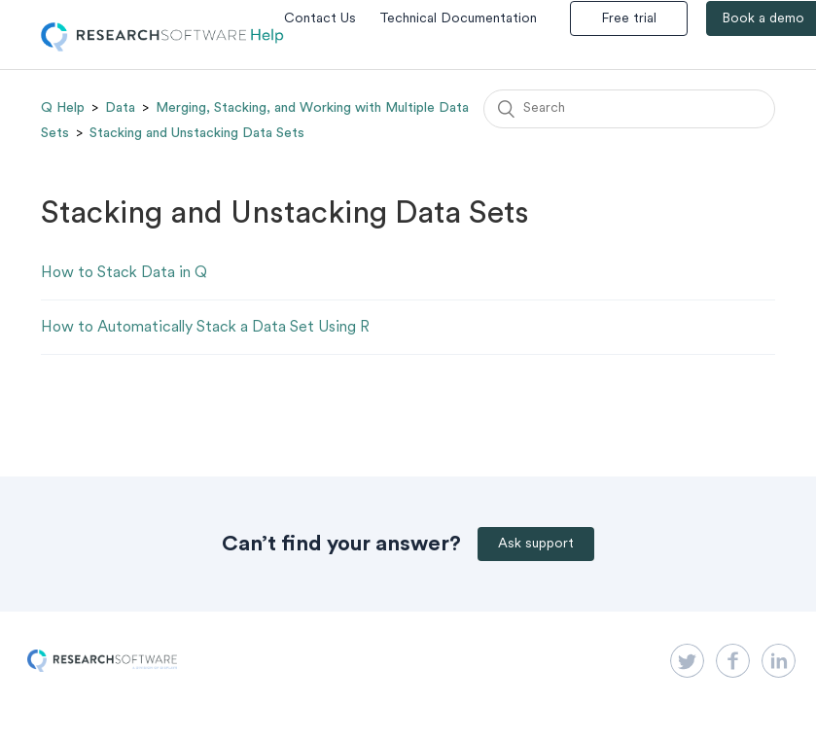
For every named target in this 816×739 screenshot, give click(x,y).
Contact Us (320, 19)
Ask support (536, 544)
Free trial (628, 19)
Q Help (63, 108)
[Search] (629, 108)
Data (120, 108)
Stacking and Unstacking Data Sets (196, 133)
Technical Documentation (458, 19)
